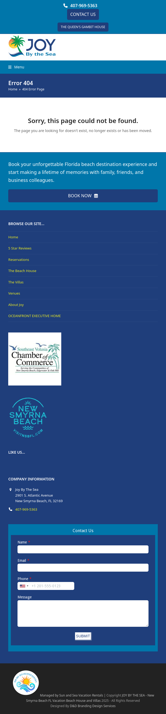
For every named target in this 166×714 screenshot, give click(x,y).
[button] (16, 66)
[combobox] (24, 586)
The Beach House (22, 270)
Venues (14, 293)
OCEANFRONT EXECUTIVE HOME (34, 315)
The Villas (15, 282)
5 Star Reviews (19, 248)
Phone (23, 579)
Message (25, 597)
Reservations (18, 259)
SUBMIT (83, 636)
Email (22, 560)
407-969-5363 (83, 5)
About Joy (16, 304)
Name (22, 542)
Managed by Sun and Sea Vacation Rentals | (59, 695)
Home (13, 237)
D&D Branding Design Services (93, 706)
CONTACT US (83, 14)
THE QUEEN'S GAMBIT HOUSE (83, 27)
